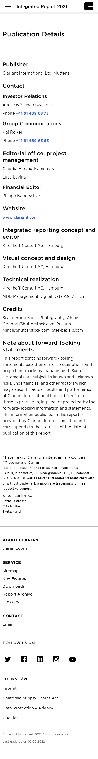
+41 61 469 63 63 (32, 140)
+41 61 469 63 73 (32, 113)
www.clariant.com (20, 217)
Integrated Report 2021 (42, 6)
